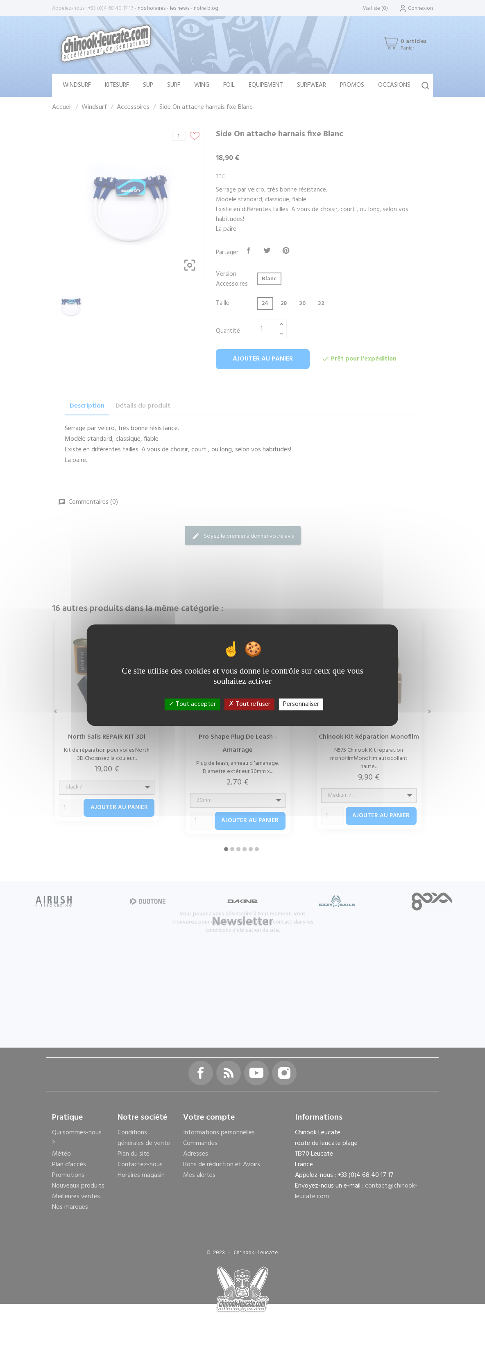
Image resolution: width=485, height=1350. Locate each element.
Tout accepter (192, 704)
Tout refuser (249, 704)
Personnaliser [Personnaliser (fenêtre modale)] (301, 704)
